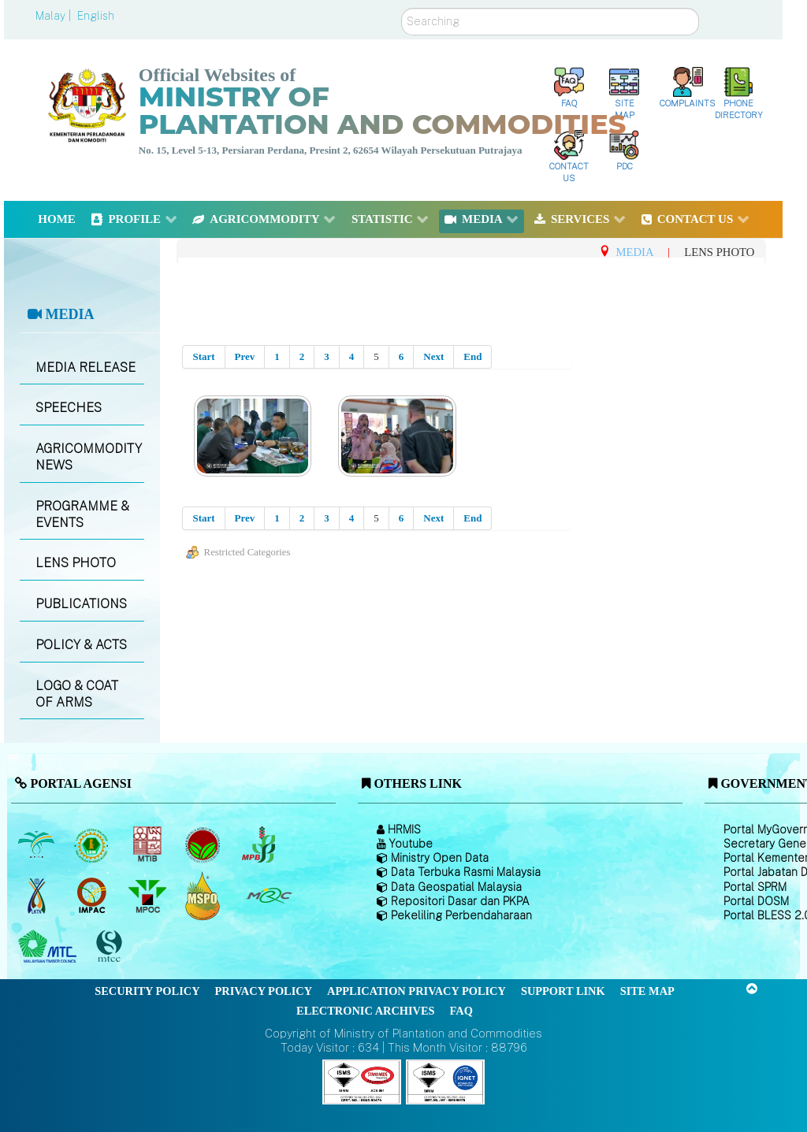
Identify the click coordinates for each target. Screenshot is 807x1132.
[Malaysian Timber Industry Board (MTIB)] (148, 844)
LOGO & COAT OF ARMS (76, 694)
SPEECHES (68, 407)
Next (433, 356)
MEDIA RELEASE (85, 367)
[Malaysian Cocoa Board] (204, 844)
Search (401, 8)
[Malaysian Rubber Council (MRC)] (268, 895)
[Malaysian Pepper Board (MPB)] (259, 844)
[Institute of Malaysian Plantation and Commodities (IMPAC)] (93, 896)
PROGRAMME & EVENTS (82, 514)
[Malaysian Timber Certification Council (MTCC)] (111, 946)
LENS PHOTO (75, 562)
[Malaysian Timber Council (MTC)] (49, 947)
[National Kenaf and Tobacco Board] (37, 896)
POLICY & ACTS (81, 644)
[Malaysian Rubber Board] (93, 844)
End (472, 356)
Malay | (54, 15)
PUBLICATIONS (81, 603)
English (95, 15)
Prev (245, 356)
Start (203, 356)
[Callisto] (361, 1081)
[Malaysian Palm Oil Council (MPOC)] (148, 896)
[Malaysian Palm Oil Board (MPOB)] (37, 844)
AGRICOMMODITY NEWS (88, 457)
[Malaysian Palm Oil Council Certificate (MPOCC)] (204, 895)
